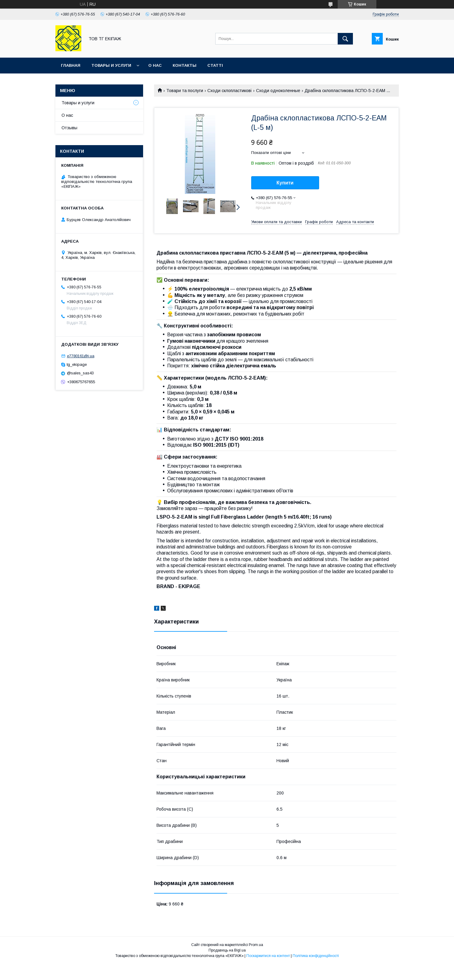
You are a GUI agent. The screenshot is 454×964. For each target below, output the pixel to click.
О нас (155, 65)
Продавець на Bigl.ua (227, 950)
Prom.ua (256, 945)
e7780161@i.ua (80, 356)
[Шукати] (345, 39)
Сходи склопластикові (229, 90)
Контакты (184, 65)
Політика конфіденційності (316, 956)
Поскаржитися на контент (268, 956)
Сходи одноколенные (278, 90)
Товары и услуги (111, 65)
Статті (215, 65)
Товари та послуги (184, 90)
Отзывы (69, 127)
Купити (285, 182)
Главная (70, 65)
